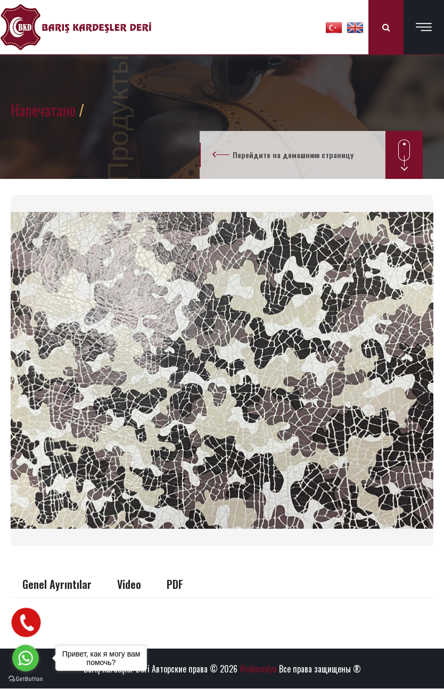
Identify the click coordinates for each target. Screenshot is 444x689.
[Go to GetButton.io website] (26, 678)
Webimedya (258, 668)
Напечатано (45, 110)
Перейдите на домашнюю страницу (293, 154)
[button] (334, 27)
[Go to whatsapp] (25, 658)
